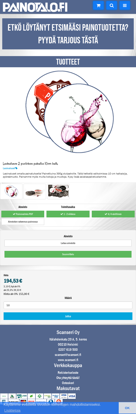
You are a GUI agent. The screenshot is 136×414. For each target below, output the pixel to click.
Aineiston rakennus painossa (23, 221)
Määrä (68, 298)
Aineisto (68, 236)
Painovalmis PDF (23, 214)
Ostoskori (68, 382)
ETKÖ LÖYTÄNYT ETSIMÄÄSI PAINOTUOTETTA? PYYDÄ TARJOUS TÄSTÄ (68, 34)
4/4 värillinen (113, 214)
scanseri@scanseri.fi (68, 354)
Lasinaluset (10, 168)
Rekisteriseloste (68, 372)
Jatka (68, 316)
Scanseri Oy (68, 332)
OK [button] (127, 408)
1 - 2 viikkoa (67, 214)
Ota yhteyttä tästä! (68, 377)
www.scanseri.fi (68, 359)
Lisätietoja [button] (12, 410)
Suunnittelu (68, 254)
